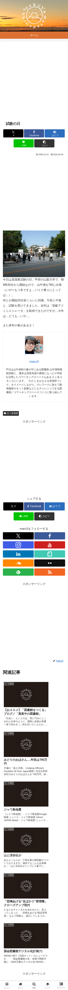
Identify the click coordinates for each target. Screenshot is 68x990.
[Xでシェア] (13, 133)
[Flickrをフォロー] (49, 563)
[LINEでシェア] (24, 143)
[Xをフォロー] (18, 535)
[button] (44, 143)
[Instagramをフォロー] (18, 545)
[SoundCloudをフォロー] (18, 563)
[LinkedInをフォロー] (18, 554)
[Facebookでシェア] (34, 133)
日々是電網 (11, 413)
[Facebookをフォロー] (49, 535)
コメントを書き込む (34, 939)
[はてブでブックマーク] (55, 133)
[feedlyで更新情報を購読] (18, 572)
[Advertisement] (34, 81)
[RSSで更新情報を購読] (49, 572)
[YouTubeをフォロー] (49, 545)
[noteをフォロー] (49, 554)
